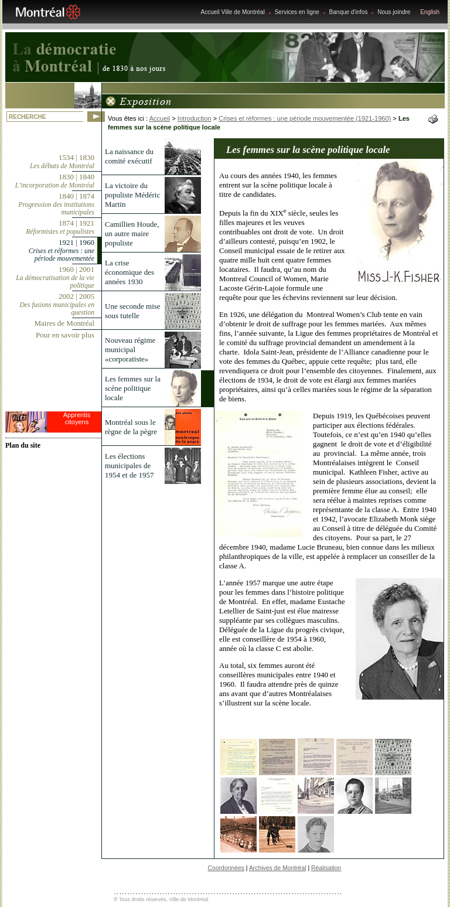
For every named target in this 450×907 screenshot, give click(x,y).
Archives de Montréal (277, 868)
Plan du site (22, 445)
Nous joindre (393, 12)
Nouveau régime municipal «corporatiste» (130, 349)
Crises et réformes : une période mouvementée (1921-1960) (305, 118)
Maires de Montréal (64, 323)
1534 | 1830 (62, 161)
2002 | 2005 (56, 304)
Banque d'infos (348, 12)
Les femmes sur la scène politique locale (133, 388)
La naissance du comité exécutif (129, 156)
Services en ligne (297, 12)
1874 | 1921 (60, 227)
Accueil (160, 118)
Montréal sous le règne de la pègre (131, 427)
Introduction (195, 118)
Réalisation (326, 868)
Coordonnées (226, 868)
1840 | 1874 (56, 204)
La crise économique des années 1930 (129, 272)
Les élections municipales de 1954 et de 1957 (129, 465)
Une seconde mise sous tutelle (133, 311)
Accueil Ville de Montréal (233, 12)
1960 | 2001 (55, 277)
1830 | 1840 (54, 180)
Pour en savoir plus (65, 334)
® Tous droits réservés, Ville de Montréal (161, 899)
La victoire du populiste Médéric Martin (132, 195)
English (429, 12)
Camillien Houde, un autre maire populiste (132, 233)
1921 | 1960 (61, 250)
